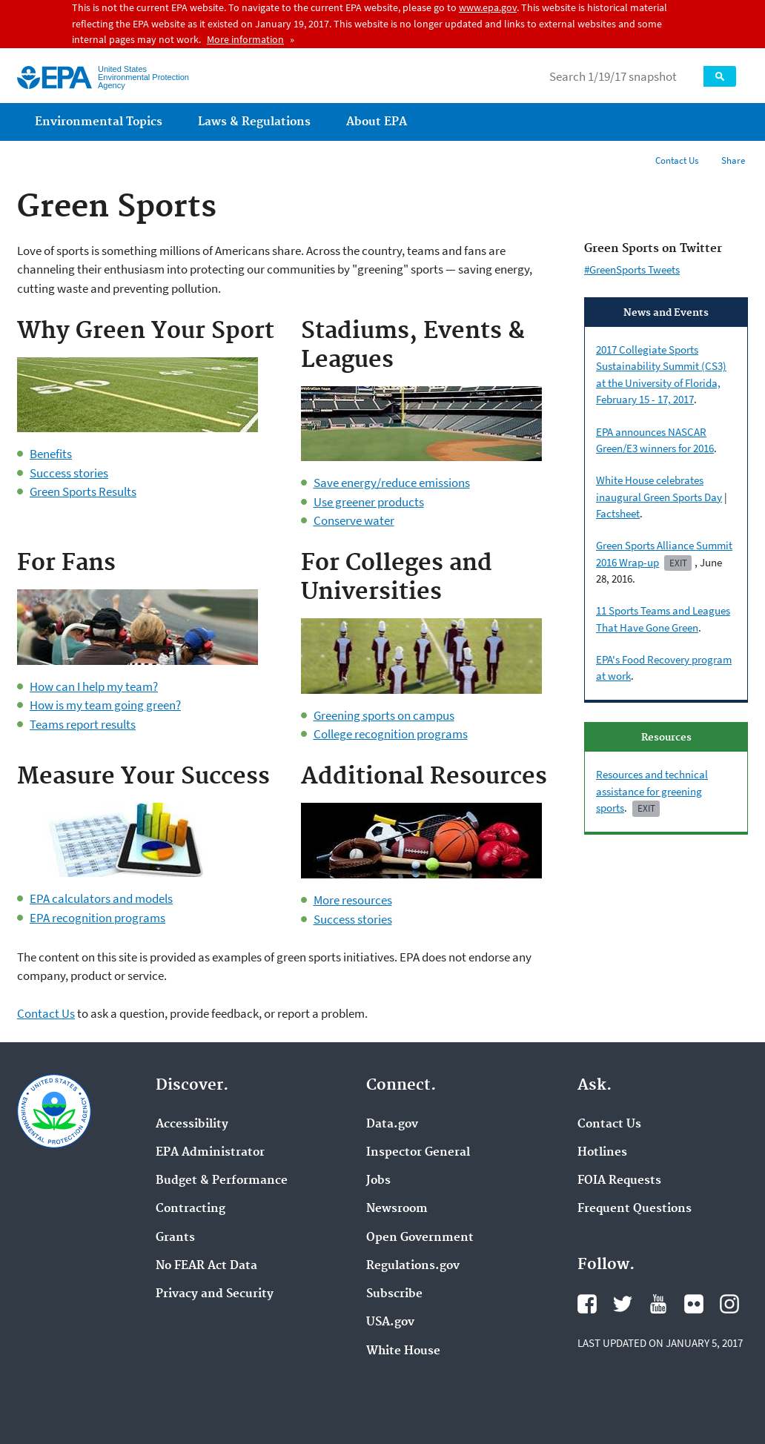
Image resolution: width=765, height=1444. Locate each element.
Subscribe (394, 1294)
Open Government (420, 1238)
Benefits (51, 454)
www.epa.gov (488, 7)
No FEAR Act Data (206, 1266)
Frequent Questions (634, 1209)
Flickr (693, 1304)
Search (719, 76)
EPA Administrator (210, 1152)
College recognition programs (391, 734)
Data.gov (392, 1124)
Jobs (378, 1181)
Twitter (622, 1304)
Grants (175, 1238)
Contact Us (676, 160)
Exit (678, 563)
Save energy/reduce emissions (392, 482)
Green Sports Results (83, 491)
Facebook (587, 1304)
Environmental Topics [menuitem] (98, 122)
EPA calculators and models (101, 898)
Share (733, 160)
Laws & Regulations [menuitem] (254, 122)
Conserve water (354, 520)
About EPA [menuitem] (376, 122)
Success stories (69, 473)
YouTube (658, 1304)
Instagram (729, 1304)
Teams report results (83, 724)
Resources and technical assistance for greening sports (652, 791)
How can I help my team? (94, 686)
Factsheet (618, 513)
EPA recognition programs (97, 918)
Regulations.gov (413, 1266)
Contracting (190, 1209)
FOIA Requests (619, 1181)
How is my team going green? (105, 705)
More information (245, 39)
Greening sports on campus (384, 715)
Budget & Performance (222, 1181)
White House (403, 1351)
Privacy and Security (215, 1294)
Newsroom (397, 1209)
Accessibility (192, 1124)
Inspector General (418, 1152)
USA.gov (390, 1322)
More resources (353, 900)
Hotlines (602, 1152)
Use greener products (369, 502)
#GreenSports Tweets (632, 269)
